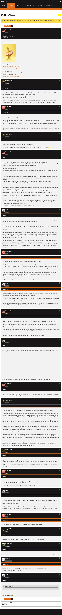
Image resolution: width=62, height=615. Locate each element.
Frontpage (49, 5)
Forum (11, 5)
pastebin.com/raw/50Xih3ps (9, 68)
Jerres (24, 307)
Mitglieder (20, 5)
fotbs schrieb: (9, 586)
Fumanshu (25, 205)
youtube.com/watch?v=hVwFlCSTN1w (11, 73)
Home (3, 5)
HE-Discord (30, 5)
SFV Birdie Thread (8, 15)
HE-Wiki (40, 5)
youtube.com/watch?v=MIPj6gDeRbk (11, 76)
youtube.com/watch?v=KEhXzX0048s (11, 66)
